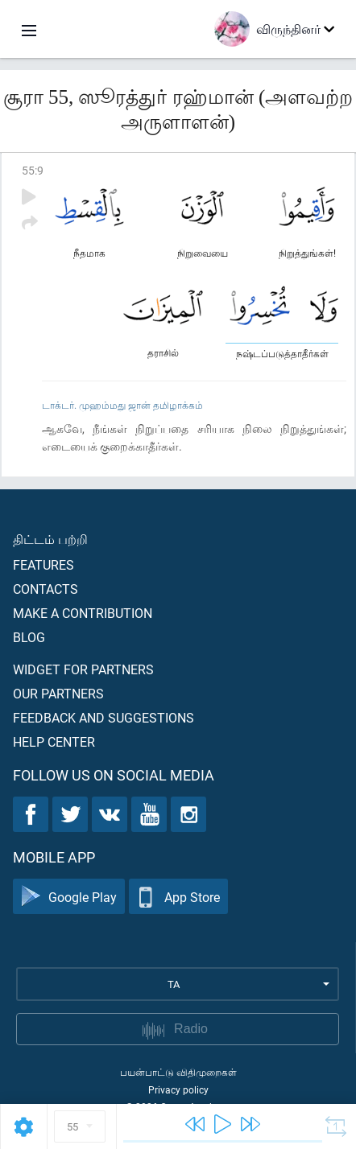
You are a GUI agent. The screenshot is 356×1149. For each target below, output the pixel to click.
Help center (54, 741)
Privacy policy (178, 1089)
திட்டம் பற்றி (50, 538)
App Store (178, 896)
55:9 (32, 170)
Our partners (58, 693)
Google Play (69, 896)
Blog (29, 636)
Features (43, 564)
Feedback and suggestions (103, 717)
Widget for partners (83, 669)
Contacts (45, 588)
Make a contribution (82, 612)
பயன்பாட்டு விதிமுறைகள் (178, 1071)
